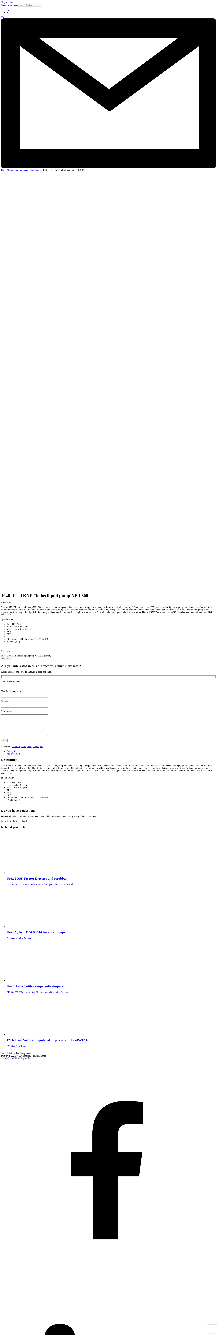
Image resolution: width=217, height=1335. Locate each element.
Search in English (9, 5)
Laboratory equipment (18, 170)
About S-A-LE (13, 1313)
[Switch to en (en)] (8, 10)
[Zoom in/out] (2, 1330)
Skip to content (8, 2)
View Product (69, 482)
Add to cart (6, 252)
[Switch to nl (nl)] (7, 12)
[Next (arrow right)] (5, 1333)
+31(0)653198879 (9, 656)
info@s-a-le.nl (25, 656)
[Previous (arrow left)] (2, 1333)
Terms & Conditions (16, 1325)
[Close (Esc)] (10, 1330)
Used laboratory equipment (19, 1315)
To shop (10, 1320)
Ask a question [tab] (13, 351)
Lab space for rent (15, 1318)
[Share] (8, 1330)
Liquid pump (35, 170)
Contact (10, 1323)
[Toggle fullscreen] (5, 1330)
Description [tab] (12, 349)
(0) (2, 17)
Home (4, 170)
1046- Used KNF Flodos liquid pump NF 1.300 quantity (26, 249)
